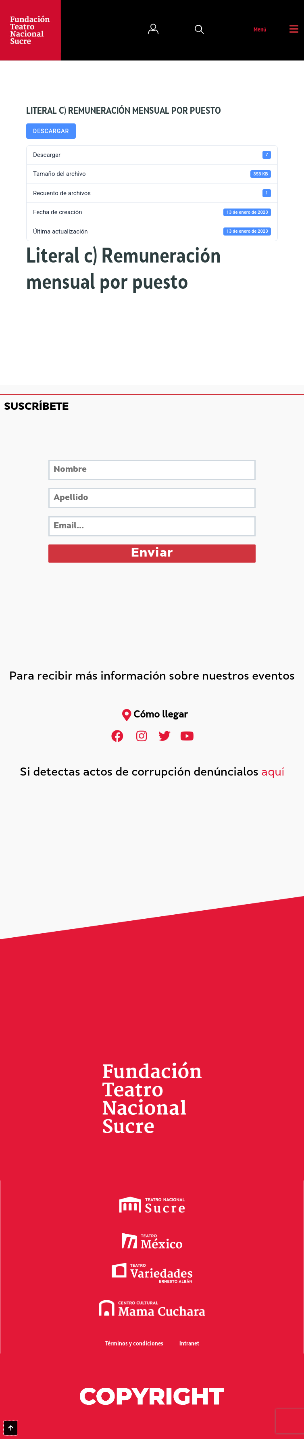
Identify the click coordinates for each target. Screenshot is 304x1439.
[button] (200, 30)
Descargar (51, 131)
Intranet (189, 1344)
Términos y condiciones (134, 1344)
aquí (273, 772)
